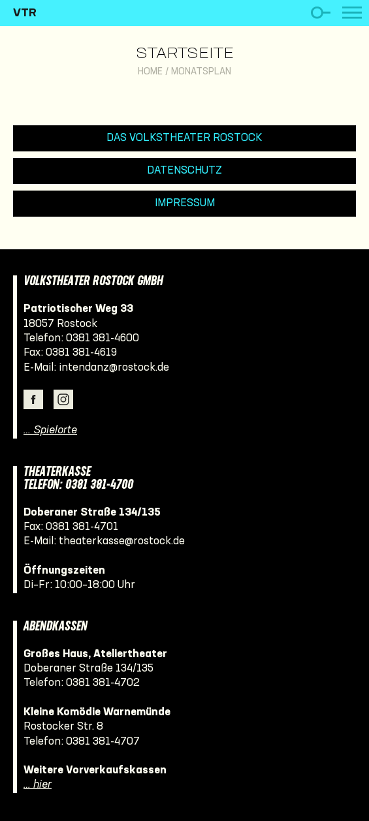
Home (150, 72)
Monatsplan (201, 72)
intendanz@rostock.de (114, 367)
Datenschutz (184, 170)
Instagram (63, 399)
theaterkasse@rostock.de (122, 541)
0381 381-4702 (103, 683)
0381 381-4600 (102, 338)
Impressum (185, 203)
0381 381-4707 (103, 741)
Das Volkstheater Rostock (184, 138)
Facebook (33, 399)
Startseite (185, 54)
